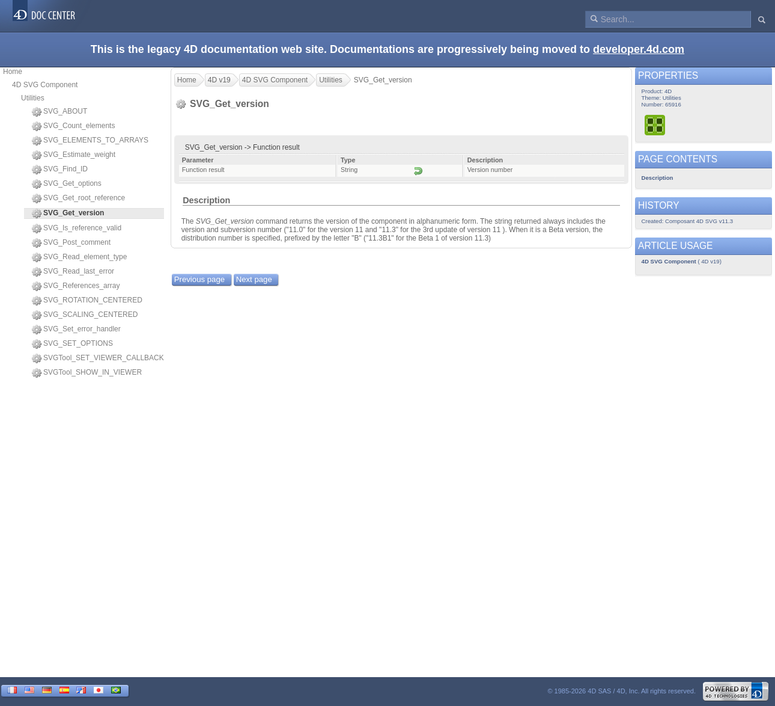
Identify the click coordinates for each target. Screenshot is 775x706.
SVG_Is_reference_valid (76, 228)
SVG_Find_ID (60, 169)
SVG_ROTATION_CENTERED (87, 300)
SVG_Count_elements (73, 126)
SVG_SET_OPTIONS (72, 344)
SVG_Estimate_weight (73, 155)
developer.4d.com (638, 49)
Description (206, 200)
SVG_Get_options (67, 184)
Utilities (32, 98)
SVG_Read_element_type (79, 257)
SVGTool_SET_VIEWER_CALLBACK (98, 358)
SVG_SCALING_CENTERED (85, 315)
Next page (254, 279)
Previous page (199, 279)
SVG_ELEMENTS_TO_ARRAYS (90, 141)
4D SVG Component (45, 85)
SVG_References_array (76, 286)
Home (12, 71)
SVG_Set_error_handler (76, 329)
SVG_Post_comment (71, 243)
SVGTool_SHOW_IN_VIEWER (87, 373)
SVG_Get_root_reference (78, 198)
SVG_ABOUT (59, 112)
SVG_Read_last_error (73, 272)
